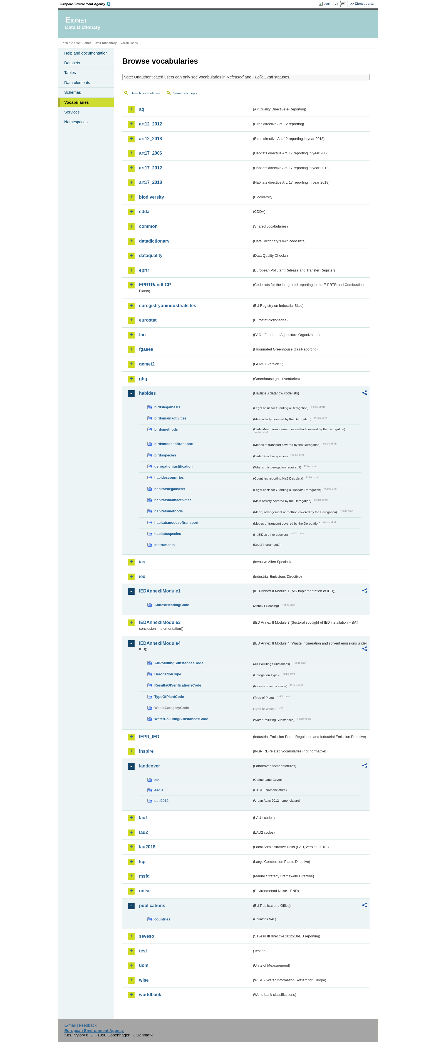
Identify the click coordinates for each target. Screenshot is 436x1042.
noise (145, 890)
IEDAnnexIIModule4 (159, 643)
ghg (143, 378)
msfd (144, 876)
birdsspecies (165, 455)
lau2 (143, 832)
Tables (70, 72)
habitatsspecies (167, 534)
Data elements (77, 82)
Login (327, 3)
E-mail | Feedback (80, 1025)
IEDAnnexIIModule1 (159, 591)
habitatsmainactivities (173, 500)
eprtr (144, 270)
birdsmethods (166, 429)
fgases (146, 349)
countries (162, 919)
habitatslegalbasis (169, 489)
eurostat (148, 320)
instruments (164, 545)
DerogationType (167, 674)
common (148, 226)
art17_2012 (150, 168)
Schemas (72, 92)
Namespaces (76, 122)
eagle (159, 790)
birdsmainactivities (170, 418)
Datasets (72, 63)
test (143, 951)
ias (142, 561)
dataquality (150, 255)
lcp (142, 861)
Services (72, 112)
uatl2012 (161, 801)
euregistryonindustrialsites (167, 305)
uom (143, 965)
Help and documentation (86, 53)
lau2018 (147, 847)
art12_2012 (150, 124)
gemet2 (147, 364)
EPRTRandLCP (155, 284)
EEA (87, 4)
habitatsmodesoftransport (176, 522)
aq (141, 109)
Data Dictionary (106, 43)
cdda (144, 211)
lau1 (143, 817)
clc (156, 780)
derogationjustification (173, 466)
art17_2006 (150, 153)
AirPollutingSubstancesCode (178, 663)
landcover (149, 766)
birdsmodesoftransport (174, 444)
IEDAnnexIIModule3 (159, 622)
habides (147, 393)
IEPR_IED (149, 736)
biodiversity (151, 197)
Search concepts (185, 93)
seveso (146, 936)
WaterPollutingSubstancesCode (181, 719)
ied (142, 576)
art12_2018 (150, 138)
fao (142, 334)
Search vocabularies (145, 93)
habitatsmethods (168, 511)
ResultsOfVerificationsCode (177, 685)
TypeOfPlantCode (169, 697)
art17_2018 (150, 182)
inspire (146, 751)
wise (144, 980)
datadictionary (154, 241)
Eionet (86, 43)
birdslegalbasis (167, 407)
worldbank (150, 994)
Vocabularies (76, 102)
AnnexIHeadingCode (171, 605)
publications (152, 905)
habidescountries (169, 477)
